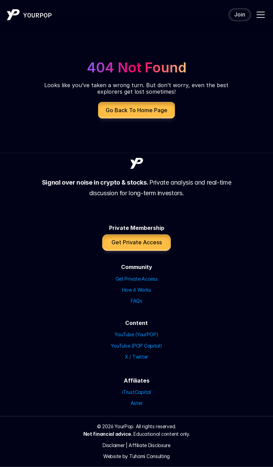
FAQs (136, 301)
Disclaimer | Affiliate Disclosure (136, 445)
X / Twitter (136, 357)
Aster (137, 403)
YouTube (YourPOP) (136, 334)
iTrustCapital (136, 392)
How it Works (136, 290)
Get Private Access (137, 279)
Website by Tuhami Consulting (136, 456)
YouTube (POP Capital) (136, 346)
